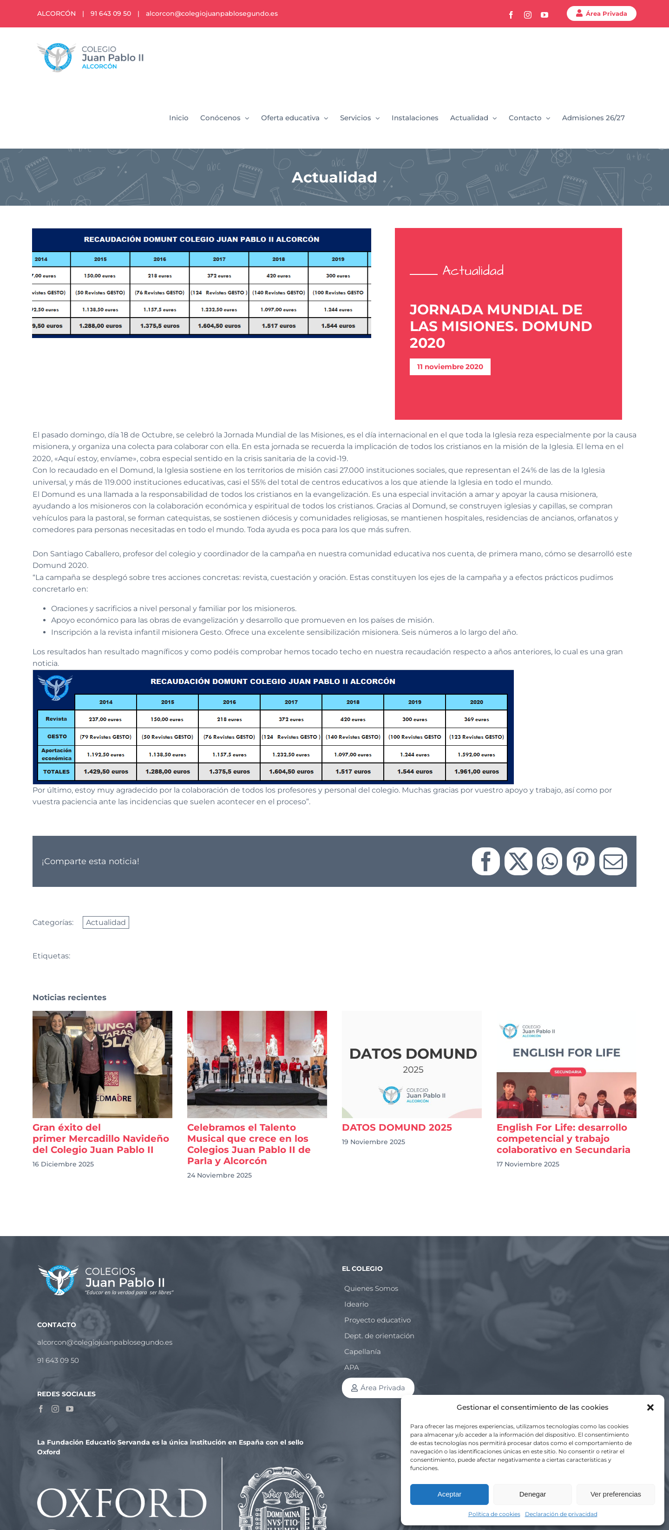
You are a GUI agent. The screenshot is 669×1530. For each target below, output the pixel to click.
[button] (650, 1407)
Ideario (356, 1304)
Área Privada (606, 13)
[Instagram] (55, 1409)
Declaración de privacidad (561, 1513)
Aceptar (450, 1494)
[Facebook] (41, 1409)
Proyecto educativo (377, 1319)
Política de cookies (494, 1513)
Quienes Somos (371, 1288)
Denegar (532, 1494)
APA (351, 1367)
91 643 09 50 (111, 13)
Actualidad (106, 922)
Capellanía (362, 1351)
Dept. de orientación (379, 1335)
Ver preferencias (615, 1494)
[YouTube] (69, 1409)
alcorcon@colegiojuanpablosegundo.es (212, 13)
